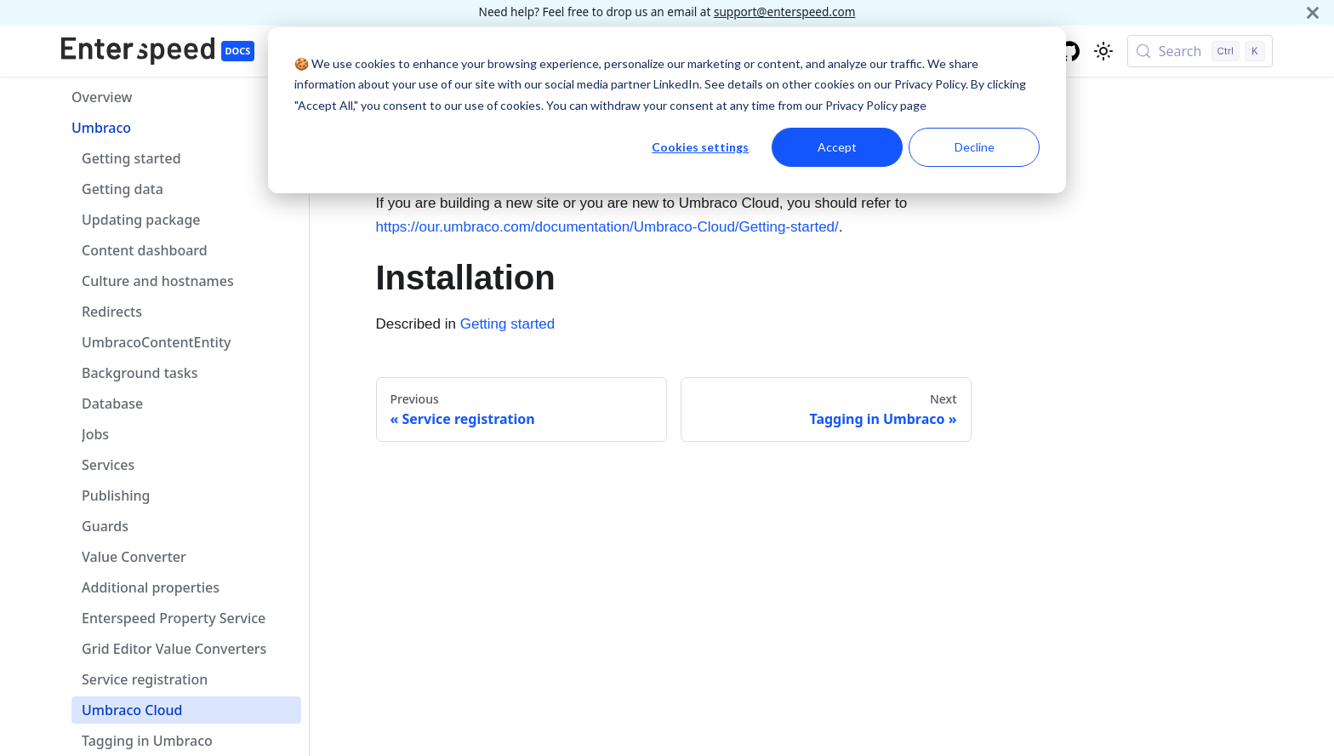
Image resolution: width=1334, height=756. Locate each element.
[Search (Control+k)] (1200, 51)
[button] (181, 127)
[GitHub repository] (1069, 51)
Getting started (508, 324)
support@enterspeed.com (785, 11)
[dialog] (667, 110)
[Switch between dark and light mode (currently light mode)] (1103, 51)
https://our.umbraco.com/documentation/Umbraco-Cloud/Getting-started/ (607, 227)
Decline (975, 147)
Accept (837, 147)
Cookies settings (700, 147)
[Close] (1312, 12)
